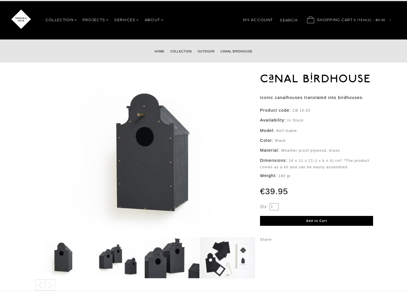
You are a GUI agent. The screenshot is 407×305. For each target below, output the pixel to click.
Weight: (268, 175)
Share (266, 239)
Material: (270, 150)
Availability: (273, 120)
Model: (267, 130)
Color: (267, 140)
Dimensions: (273, 160)
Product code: (275, 110)
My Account (258, 19)
